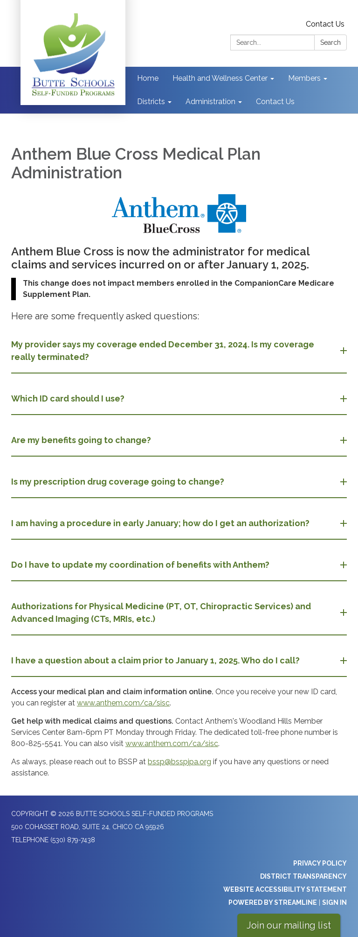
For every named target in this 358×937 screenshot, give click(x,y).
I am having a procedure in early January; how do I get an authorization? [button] (161, 523)
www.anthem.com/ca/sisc (123, 702)
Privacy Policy (320, 863)
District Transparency (303, 876)
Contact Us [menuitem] (275, 101)
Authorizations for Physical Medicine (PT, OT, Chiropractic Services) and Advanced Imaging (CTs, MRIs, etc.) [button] (161, 612)
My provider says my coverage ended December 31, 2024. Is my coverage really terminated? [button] (162, 350)
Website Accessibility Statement (285, 889)
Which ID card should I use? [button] (68, 398)
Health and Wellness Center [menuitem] (220, 78)
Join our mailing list (289, 925)
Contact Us (325, 24)
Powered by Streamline (272, 902)
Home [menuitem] (147, 78)
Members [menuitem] (304, 78)
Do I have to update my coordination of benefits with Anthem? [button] (141, 565)
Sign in (334, 902)
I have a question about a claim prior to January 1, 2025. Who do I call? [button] (156, 660)
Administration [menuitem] (210, 101)
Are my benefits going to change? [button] (82, 440)
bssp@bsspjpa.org (179, 761)
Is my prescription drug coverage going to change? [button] (118, 481)
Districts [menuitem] (151, 101)
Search (330, 42)
